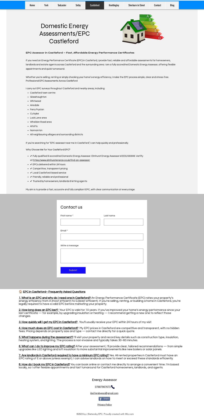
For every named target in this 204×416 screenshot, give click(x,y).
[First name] (79, 222)
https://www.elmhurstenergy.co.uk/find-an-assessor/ (61, 160)
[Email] (101, 237)
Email (64, 230)
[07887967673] (105, 387)
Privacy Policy (105, 405)
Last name (109, 216)
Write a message (70, 245)
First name (67, 215)
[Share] (104, 399)
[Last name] (122, 222)
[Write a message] (102, 256)
